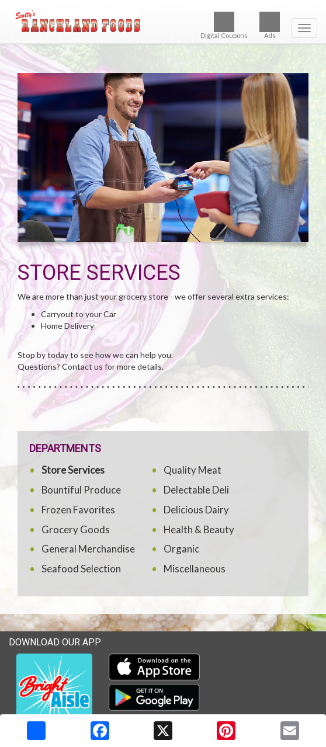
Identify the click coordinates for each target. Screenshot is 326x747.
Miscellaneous (195, 568)
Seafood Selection (81, 568)
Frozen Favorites (78, 509)
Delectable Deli (196, 490)
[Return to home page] (163, 21)
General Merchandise (88, 549)
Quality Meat (192, 470)
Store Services (73, 470)
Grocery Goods (75, 529)
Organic (181, 549)
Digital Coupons (224, 25)
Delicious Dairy (196, 509)
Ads (269, 25)
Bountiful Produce (81, 490)
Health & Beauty (199, 529)
